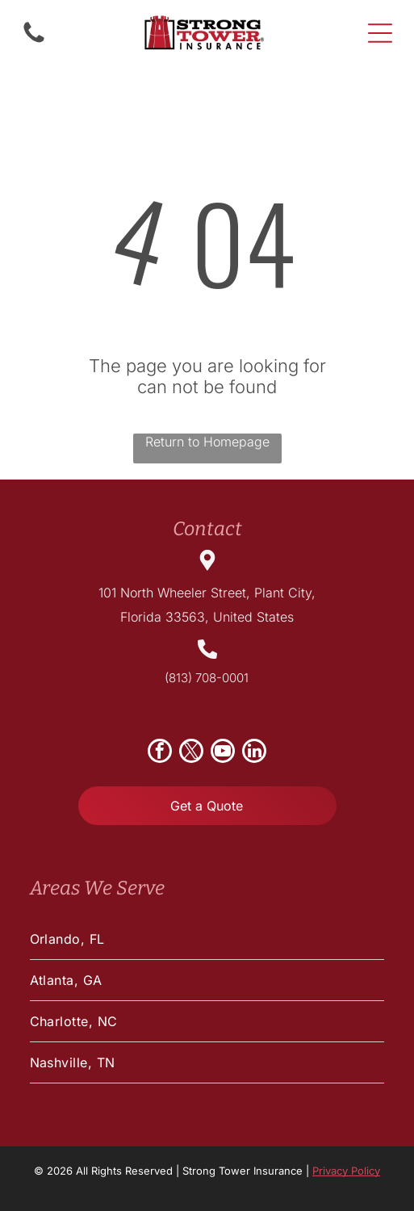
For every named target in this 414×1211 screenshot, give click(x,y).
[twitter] (191, 753)
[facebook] (160, 753)
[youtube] (223, 753)
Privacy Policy (346, 1170)
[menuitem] (207, 939)
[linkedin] (254, 753)
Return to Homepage (207, 442)
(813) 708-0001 (207, 677)
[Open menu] (380, 33)
